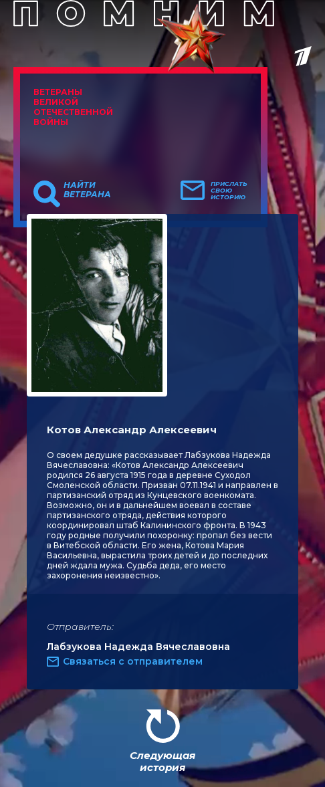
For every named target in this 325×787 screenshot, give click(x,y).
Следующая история (162, 761)
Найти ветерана (87, 190)
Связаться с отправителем (133, 661)
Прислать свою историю (229, 191)
